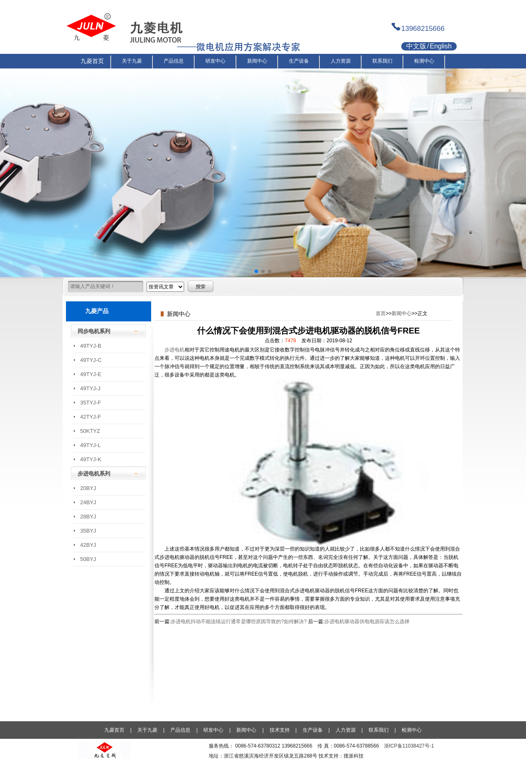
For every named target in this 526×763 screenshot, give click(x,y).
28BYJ (88, 516)
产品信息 (180, 730)
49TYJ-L (90, 445)
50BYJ (88, 559)
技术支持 (280, 730)
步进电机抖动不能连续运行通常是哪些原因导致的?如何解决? (238, 621)
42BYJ (88, 545)
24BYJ (88, 502)
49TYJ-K (90, 459)
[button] (256, 271)
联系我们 (379, 730)
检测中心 (412, 730)
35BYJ (88, 531)
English (440, 46)
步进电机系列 (94, 473)
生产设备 (313, 730)
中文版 (416, 46)
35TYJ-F (90, 402)
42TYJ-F (90, 417)
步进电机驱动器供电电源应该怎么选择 (367, 621)
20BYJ (88, 488)
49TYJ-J (90, 388)
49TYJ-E (90, 374)
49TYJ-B (90, 346)
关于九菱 (147, 730)
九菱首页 (114, 730)
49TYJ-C (90, 360)
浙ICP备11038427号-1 (409, 746)
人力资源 (346, 730)
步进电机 (174, 350)
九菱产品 (97, 311)
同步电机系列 (94, 331)
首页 (381, 313)
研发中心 (213, 730)
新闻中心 (402, 313)
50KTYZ (90, 431)
